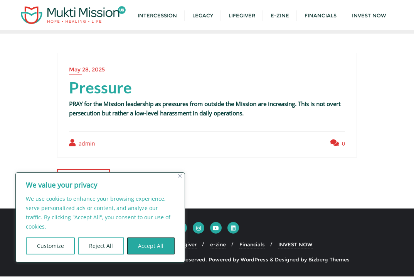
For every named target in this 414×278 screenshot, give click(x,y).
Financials (252, 244)
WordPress (254, 259)
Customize (50, 245)
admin (82, 143)
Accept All (150, 245)
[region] (100, 217)
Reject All (101, 245)
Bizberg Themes (329, 259)
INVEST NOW (295, 244)
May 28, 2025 (87, 69)
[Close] (180, 176)
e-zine (218, 244)
